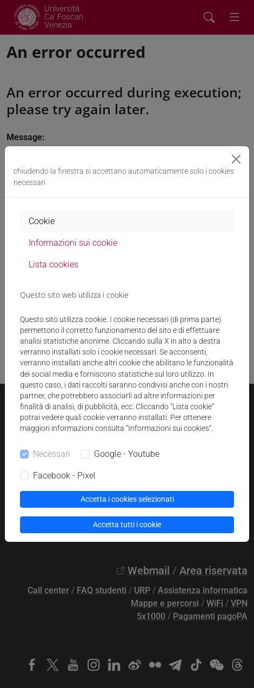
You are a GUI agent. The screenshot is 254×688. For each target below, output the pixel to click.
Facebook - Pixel (64, 475)
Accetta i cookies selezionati (127, 499)
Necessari (51, 454)
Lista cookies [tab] (53, 264)
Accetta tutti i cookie (127, 524)
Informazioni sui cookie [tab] (73, 243)
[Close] (236, 159)
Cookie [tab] (42, 221)
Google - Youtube (126, 454)
